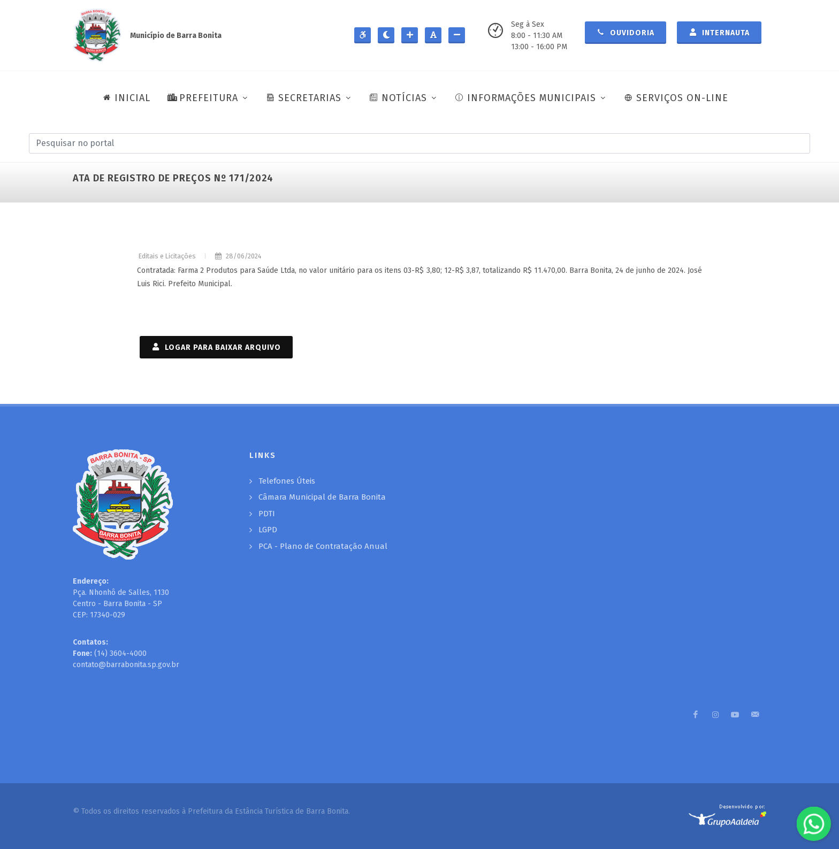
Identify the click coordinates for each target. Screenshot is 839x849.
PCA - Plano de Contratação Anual (322, 546)
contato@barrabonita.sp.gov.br (126, 664)
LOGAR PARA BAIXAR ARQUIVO (216, 346)
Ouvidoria (625, 32)
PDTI (266, 513)
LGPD (267, 529)
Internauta (719, 32)
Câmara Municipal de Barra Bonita (322, 497)
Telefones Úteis (286, 481)
